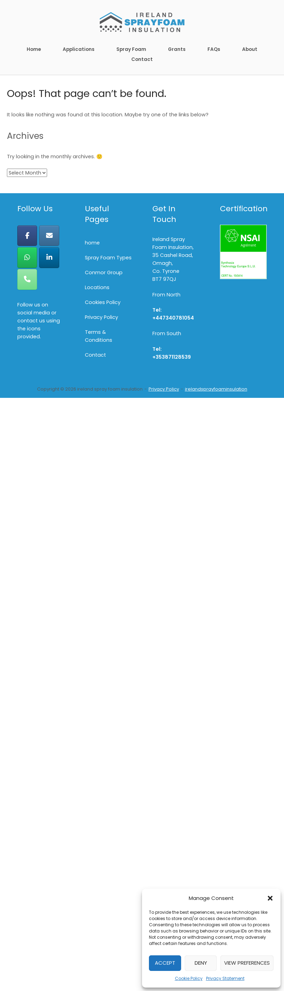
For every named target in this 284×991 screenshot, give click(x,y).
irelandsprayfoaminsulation (216, 389)
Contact (142, 59)
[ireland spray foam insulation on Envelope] (49, 235)
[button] (270, 898)
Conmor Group (104, 272)
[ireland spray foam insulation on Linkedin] (49, 257)
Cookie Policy (189, 978)
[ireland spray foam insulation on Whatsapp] (27, 257)
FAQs (213, 49)
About (249, 49)
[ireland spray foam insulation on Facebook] (27, 235)
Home (34, 49)
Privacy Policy (101, 317)
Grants (177, 49)
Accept (165, 962)
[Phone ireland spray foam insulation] (27, 279)
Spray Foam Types (108, 257)
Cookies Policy (103, 302)
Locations (97, 287)
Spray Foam (131, 49)
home (92, 242)
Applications (79, 49)
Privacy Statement (225, 978)
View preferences (247, 962)
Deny (201, 962)
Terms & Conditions (98, 336)
